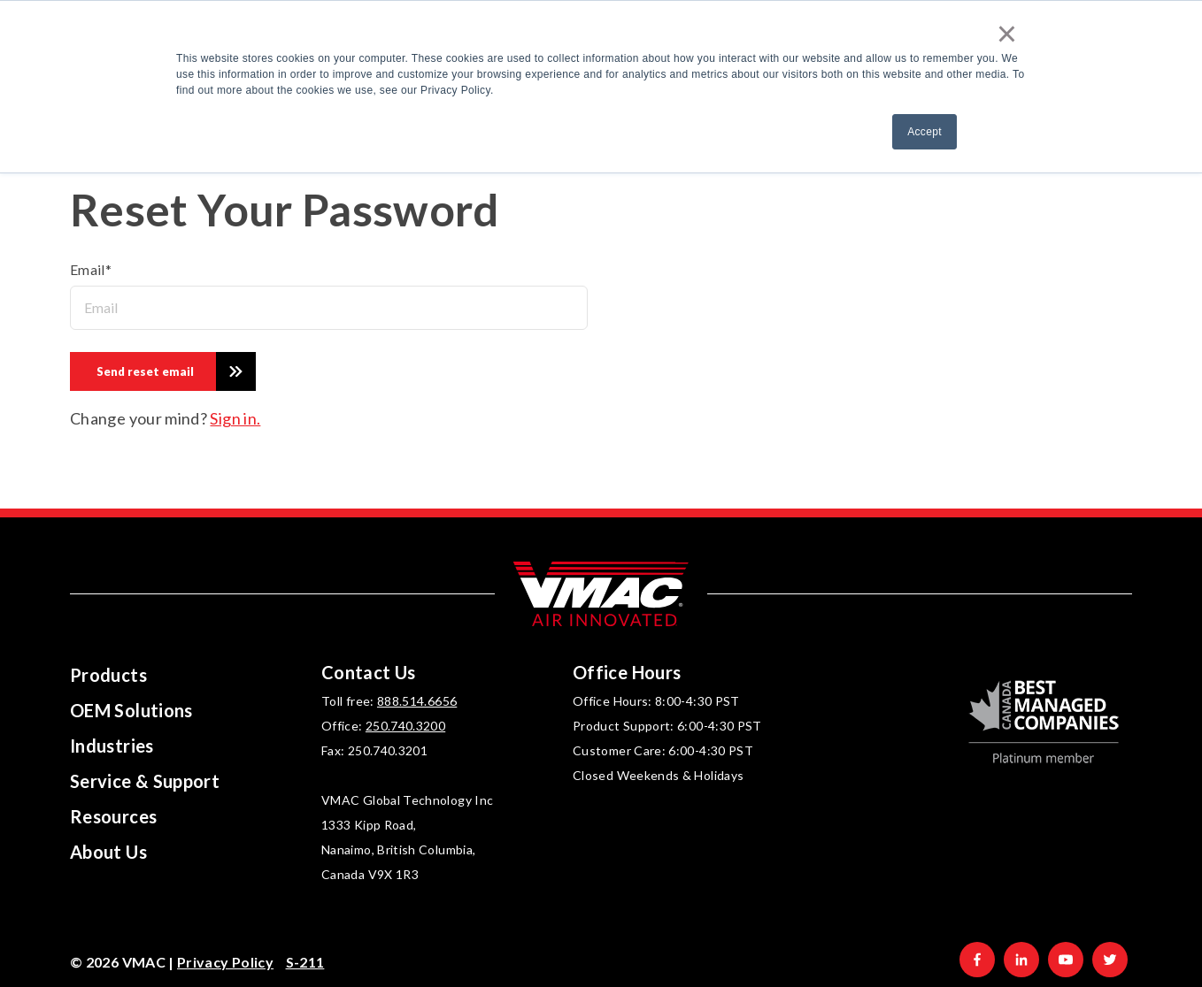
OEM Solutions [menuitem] (131, 710)
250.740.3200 (405, 725)
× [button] (1007, 34)
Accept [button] (924, 132)
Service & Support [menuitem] (145, 781)
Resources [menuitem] (113, 816)
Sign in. (235, 418)
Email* (91, 269)
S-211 (305, 961)
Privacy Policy (225, 961)
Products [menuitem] (108, 674)
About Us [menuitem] (108, 851)
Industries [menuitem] (112, 745)
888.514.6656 (417, 700)
